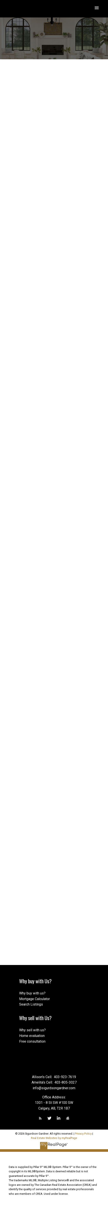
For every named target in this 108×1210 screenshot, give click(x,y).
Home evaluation (32, 1036)
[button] (40, 1118)
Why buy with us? (32, 993)
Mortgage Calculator (34, 999)
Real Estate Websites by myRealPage (54, 1138)
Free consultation (32, 1041)
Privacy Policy (83, 1133)
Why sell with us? (32, 1030)
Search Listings (31, 1004)
